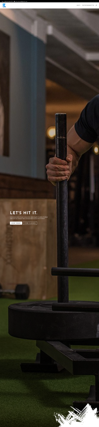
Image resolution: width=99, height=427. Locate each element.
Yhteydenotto (88, 5)
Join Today (16, 223)
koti (78, 5)
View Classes (30, 223)
